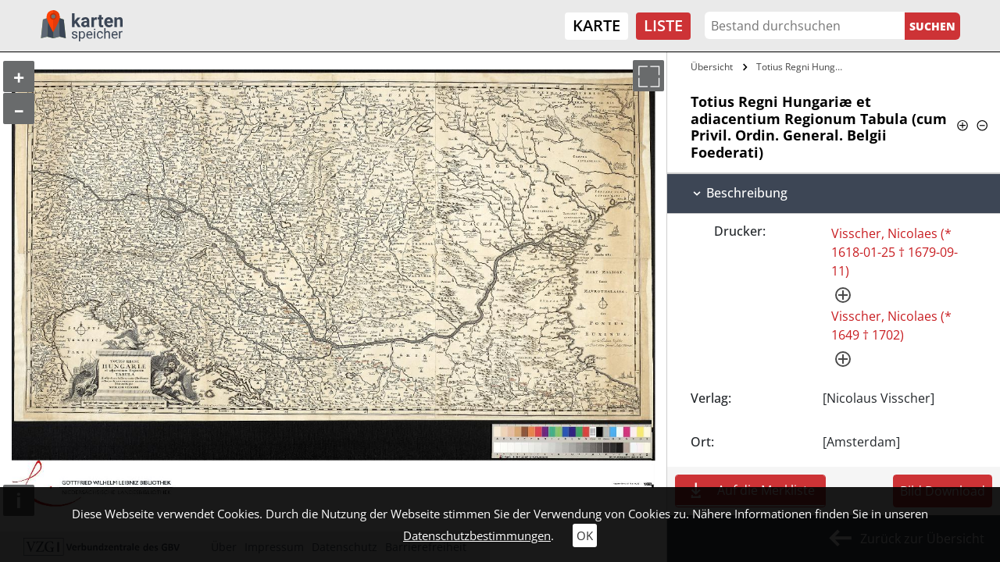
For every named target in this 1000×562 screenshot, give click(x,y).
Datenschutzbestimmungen (477, 535)
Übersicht (712, 66)
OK (585, 535)
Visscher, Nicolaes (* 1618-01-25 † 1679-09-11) (894, 252)
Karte (596, 25)
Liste (663, 25)
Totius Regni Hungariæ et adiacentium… (802, 66)
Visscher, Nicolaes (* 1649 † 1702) (891, 325)
